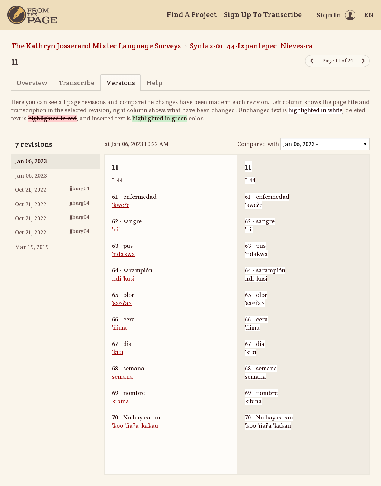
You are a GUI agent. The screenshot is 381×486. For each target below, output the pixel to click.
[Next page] (363, 61)
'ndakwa (123, 254)
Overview (32, 82)
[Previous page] (312, 61)
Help (155, 82)
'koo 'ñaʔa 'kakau (135, 426)
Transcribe (76, 82)
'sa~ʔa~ (122, 303)
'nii (116, 229)
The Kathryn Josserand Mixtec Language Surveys (96, 46)
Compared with (258, 144)
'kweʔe (120, 205)
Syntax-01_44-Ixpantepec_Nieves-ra (251, 46)
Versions (120, 82)
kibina (120, 401)
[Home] (32, 15)
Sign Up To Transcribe (263, 14)
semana (122, 376)
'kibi (117, 352)
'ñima (119, 327)
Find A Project (192, 14)
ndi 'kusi (123, 278)
